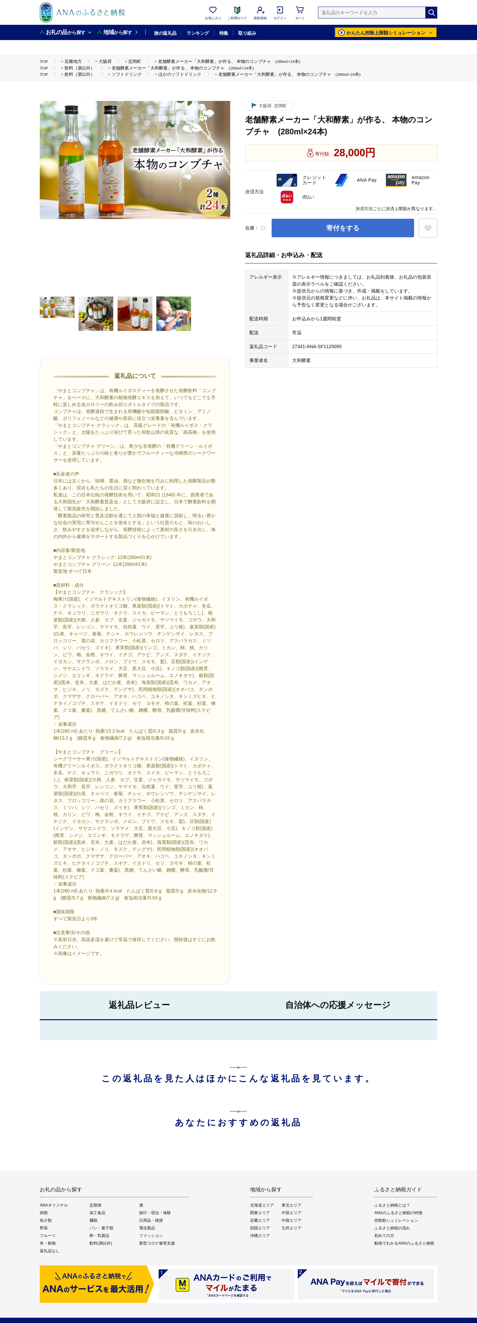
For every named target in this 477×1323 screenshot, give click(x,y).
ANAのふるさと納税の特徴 (398, 1212)
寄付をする (342, 228)
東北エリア (291, 1205)
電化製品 (147, 1228)
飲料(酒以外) (100, 1243)
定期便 (95, 1205)
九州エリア (291, 1228)
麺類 (93, 1220)
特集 (223, 33)
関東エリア (260, 1212)
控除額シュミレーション (396, 1220)
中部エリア (291, 1212)
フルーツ (48, 1235)
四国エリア (260, 1228)
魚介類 (46, 1220)
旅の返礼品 (165, 33)
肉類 (44, 1212)
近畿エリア (260, 1220)
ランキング (197, 33)
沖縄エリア (260, 1235)
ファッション (151, 1235)
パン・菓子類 (101, 1228)
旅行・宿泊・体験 (155, 1212)
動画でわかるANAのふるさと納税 (404, 1243)
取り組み (247, 33)
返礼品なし (50, 1251)
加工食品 (97, 1212)
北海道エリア (262, 1205)
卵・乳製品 (99, 1235)
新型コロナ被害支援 (157, 1243)
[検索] (431, 13)
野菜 (44, 1228)
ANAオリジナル (54, 1205)
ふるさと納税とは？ (392, 1205)
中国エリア (291, 1220)
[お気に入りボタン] (428, 228)
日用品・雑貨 (151, 1220)
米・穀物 (48, 1243)
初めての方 (384, 1235)
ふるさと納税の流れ (392, 1228)
